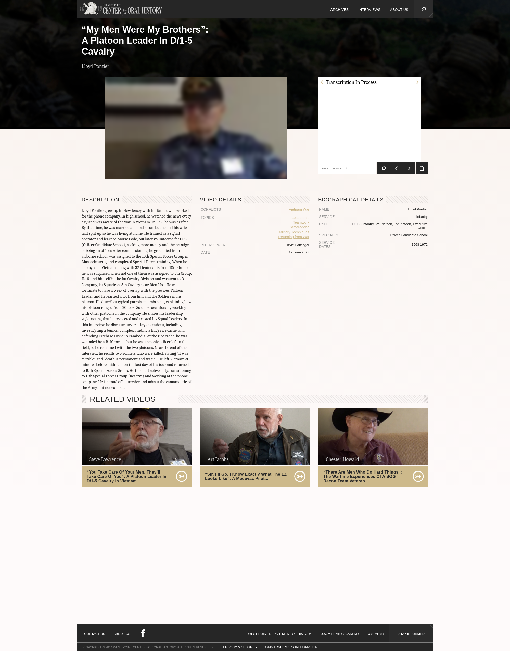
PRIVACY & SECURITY (240, 647)
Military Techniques (294, 232)
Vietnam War (299, 209)
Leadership (300, 217)
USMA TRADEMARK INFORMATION (290, 647)
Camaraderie (299, 227)
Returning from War (293, 237)
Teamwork (301, 222)
